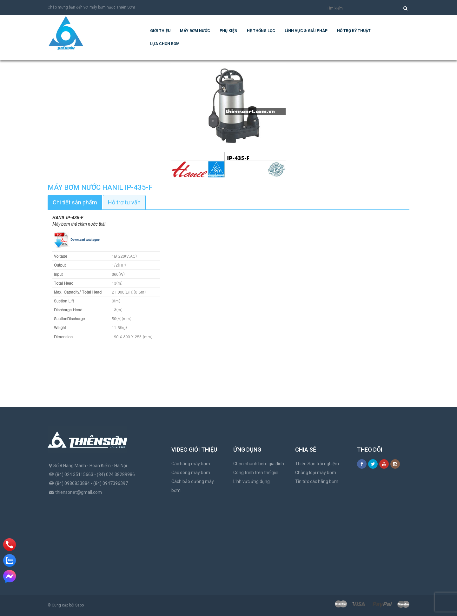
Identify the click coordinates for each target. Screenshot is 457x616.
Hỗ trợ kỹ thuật (354, 31)
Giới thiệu (160, 31)
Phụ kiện (228, 31)
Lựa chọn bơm (165, 44)
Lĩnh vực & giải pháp (306, 31)
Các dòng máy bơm (190, 472)
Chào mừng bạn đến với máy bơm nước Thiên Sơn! (91, 7)
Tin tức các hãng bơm (316, 481)
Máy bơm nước (195, 31)
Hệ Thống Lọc (261, 31)
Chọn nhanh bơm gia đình (258, 463)
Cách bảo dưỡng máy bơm (192, 486)
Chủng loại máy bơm (315, 472)
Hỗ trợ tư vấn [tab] (124, 202)
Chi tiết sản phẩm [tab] (75, 202)
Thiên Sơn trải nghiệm (317, 463)
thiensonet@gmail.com (78, 492)
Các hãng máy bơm (190, 463)
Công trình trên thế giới (255, 472)
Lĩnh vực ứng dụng (251, 481)
